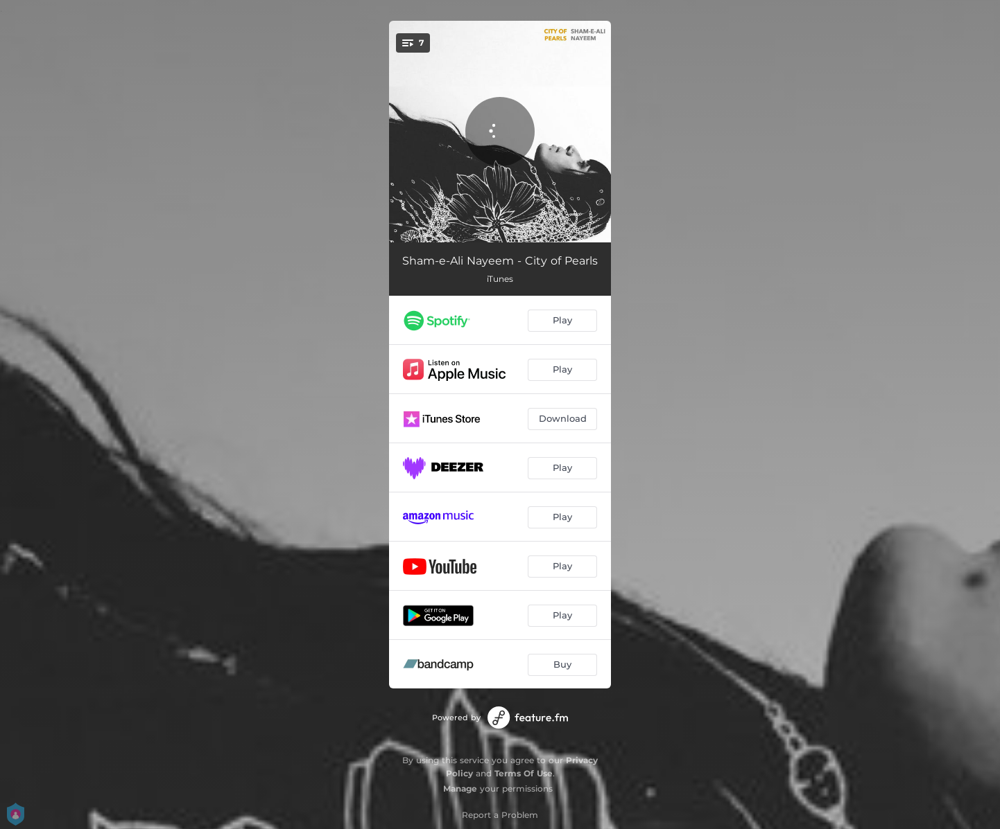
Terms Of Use (523, 773)
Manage (460, 788)
